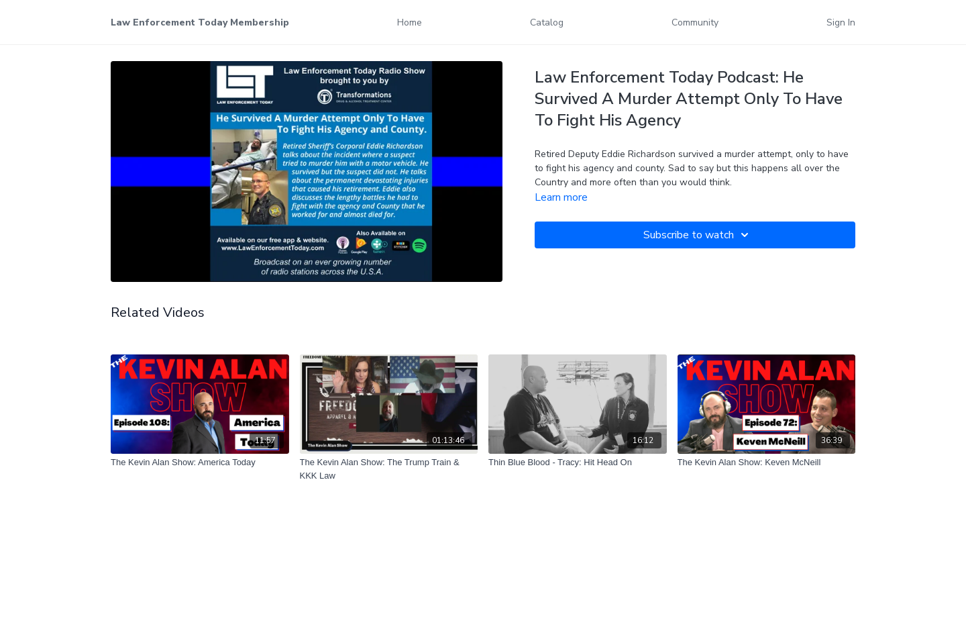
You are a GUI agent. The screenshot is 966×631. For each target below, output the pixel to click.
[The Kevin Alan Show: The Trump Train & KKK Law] (389, 469)
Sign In (840, 22)
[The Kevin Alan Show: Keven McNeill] (767, 462)
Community (695, 22)
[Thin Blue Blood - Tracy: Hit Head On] (577, 462)
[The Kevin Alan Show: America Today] (200, 462)
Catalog (547, 22)
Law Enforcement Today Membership (200, 22)
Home (409, 22)
